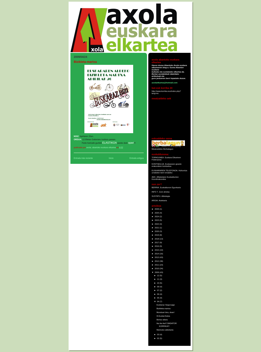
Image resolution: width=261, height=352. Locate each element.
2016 (157, 246)
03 (158, 334)
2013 (157, 257)
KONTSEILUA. (158, 164)
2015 (157, 250)
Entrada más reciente (83, 158)
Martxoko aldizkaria (164, 330)
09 (158, 287)
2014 (157, 253)
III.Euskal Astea (163, 316)
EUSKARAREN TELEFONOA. (165, 170)
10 (158, 283)
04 (158, 301)
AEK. (154, 177)
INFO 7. (155, 192)
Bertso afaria (162, 319)
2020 (157, 231)
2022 (157, 224)
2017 (157, 242)
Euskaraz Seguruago (165, 305)
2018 (157, 239)
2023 (157, 220)
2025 (157, 213)
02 (158, 338)
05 (158, 298)
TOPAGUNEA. (158, 157)
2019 (157, 235)
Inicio (111, 158)
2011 (157, 265)
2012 (157, 261)
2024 (157, 216)
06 (158, 294)
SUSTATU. (156, 196)
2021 (157, 227)
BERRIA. (155, 187)
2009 (157, 272)
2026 (157, 209)
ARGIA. (155, 200)
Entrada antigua (137, 158)
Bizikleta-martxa (163, 308)
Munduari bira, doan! (165, 312)
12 (158, 275)
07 (158, 290)
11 (158, 279)
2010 (157, 268)
